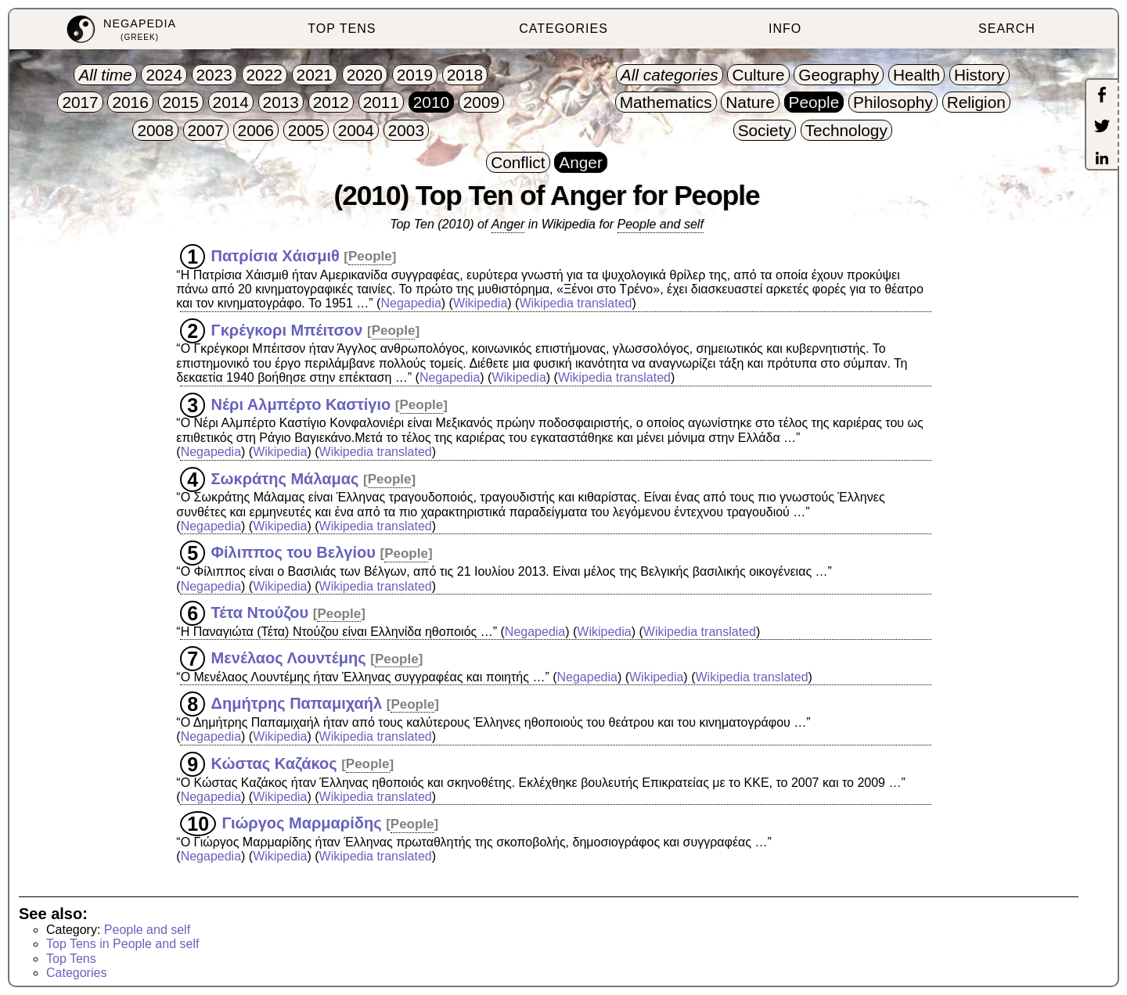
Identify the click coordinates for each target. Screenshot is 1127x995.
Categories (76, 972)
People (370, 256)
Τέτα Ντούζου (260, 612)
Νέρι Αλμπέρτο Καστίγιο (301, 403)
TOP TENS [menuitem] (342, 28)
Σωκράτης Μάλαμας (285, 478)
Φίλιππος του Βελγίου (293, 552)
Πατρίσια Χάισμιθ (275, 255)
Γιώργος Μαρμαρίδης (302, 823)
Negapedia (410, 303)
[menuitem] (120, 29)
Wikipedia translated (575, 303)
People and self (661, 224)
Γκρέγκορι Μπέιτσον (287, 329)
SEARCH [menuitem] (1006, 28)
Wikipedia (480, 303)
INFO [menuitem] (785, 28)
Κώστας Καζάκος (274, 762)
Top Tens (71, 958)
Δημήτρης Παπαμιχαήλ (297, 703)
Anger (508, 224)
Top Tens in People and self (122, 943)
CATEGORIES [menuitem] (563, 28)
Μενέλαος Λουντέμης (288, 657)
